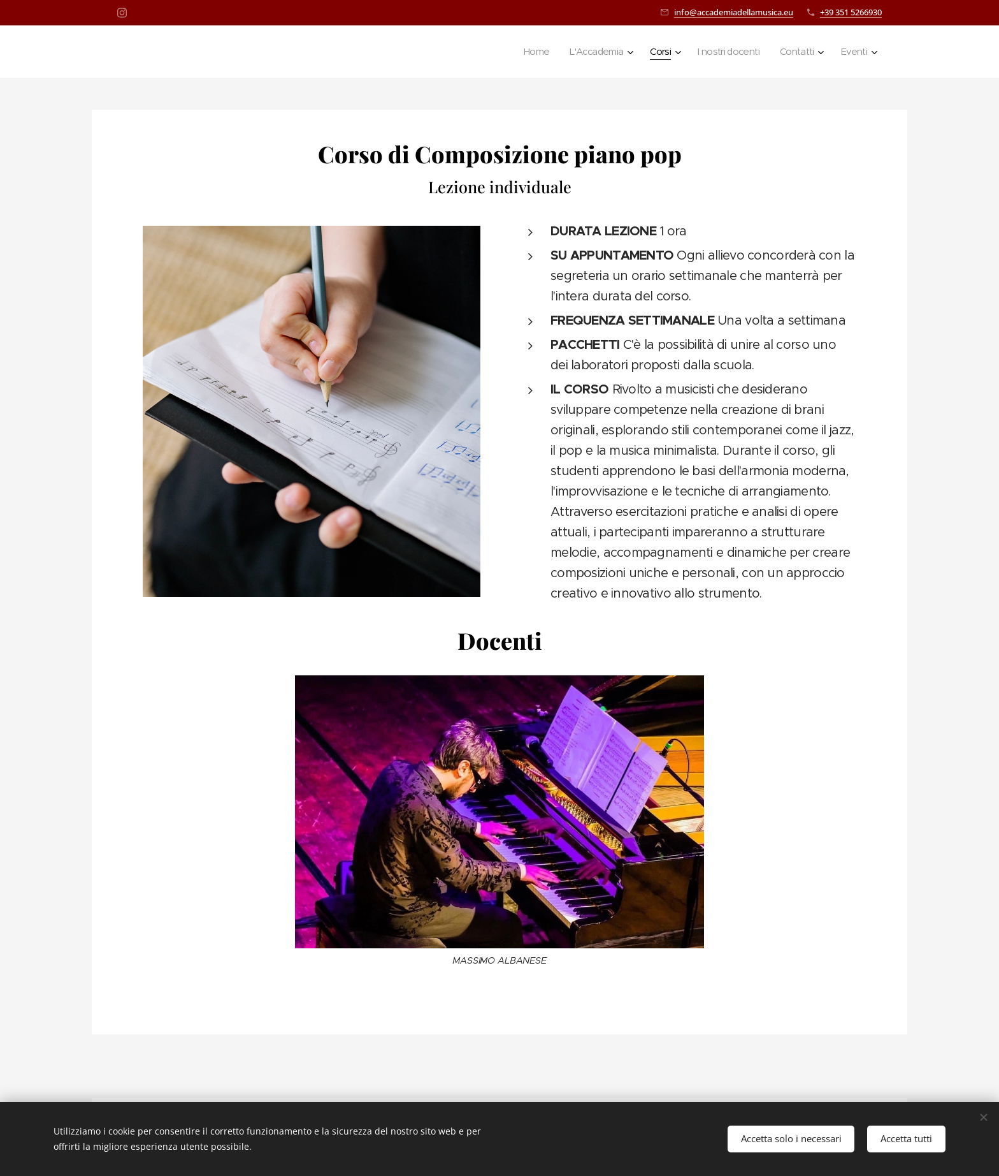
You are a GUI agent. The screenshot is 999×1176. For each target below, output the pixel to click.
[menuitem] (520, 52)
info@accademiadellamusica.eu (733, 12)
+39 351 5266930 (851, 12)
